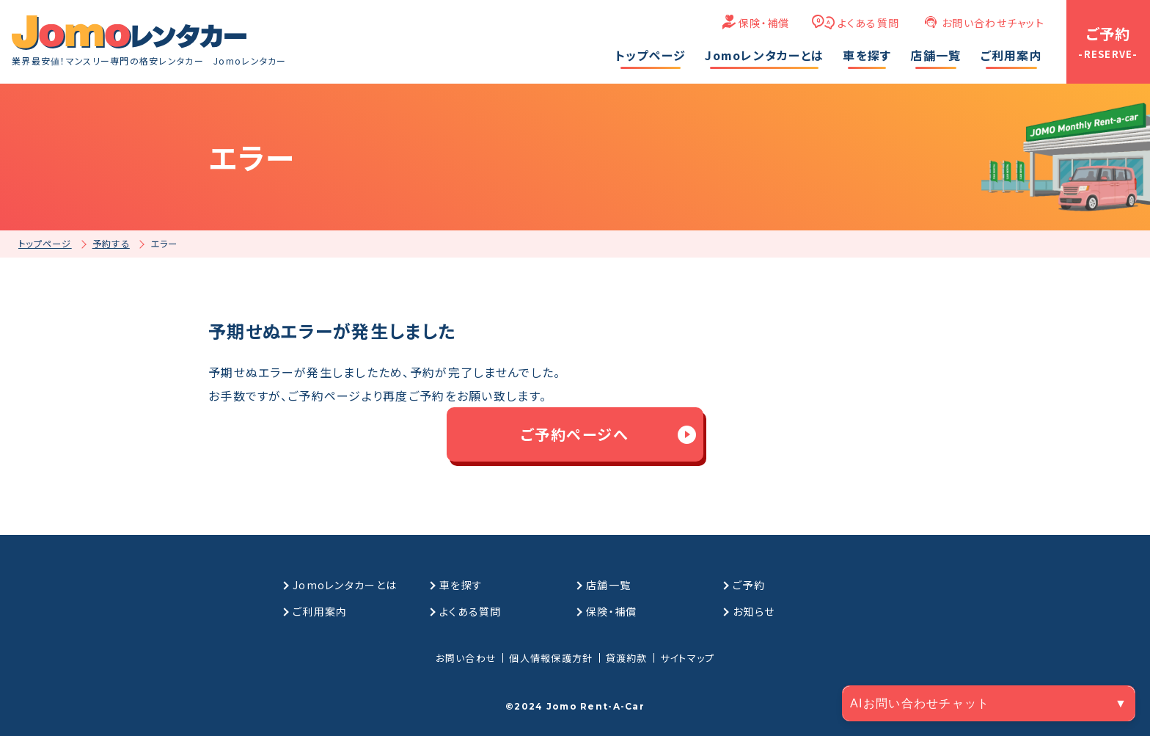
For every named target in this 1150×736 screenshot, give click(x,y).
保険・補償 (764, 22)
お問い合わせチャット (993, 22)
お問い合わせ (466, 658)
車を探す (461, 584)
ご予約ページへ (575, 434)
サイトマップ (687, 658)
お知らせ (753, 611)
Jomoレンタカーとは (345, 584)
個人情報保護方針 (551, 658)
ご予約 (749, 584)
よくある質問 (869, 22)
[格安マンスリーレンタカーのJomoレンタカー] (129, 32)
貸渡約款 (627, 658)
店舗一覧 (608, 584)
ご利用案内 (320, 611)
